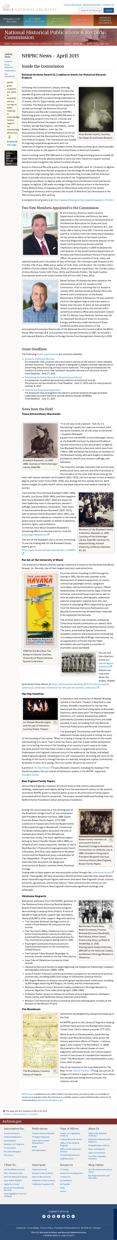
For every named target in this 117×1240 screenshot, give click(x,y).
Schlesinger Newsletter (35, 534)
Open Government (96, 1152)
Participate (39, 1164)
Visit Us (82, 20)
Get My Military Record (14, 1169)
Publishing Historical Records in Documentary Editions (53, 377)
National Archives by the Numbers (99, 1140)
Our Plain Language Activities (97, 1157)
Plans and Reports (96, 1149)
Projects (8, 61)
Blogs (34, 1146)
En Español (65, 1184)
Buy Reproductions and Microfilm (99, 1176)
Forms (63, 1191)
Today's (43, 1133)
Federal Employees (13, 1136)
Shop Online (96, 1164)
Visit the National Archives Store (100, 1170)
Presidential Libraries (70, 1155)
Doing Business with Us (99, 1145)
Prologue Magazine (41, 1136)
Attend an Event (39, 1169)
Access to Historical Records (39, 358)
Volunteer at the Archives (43, 1180)
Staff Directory (67, 1158)
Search (109, 10)
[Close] (113, 1212)
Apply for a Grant (11, 1184)
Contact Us (108, 4)
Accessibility (33, 1227)
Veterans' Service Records (35, 20)
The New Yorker (43, 767)
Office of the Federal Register (69, 1144)
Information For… (14, 1128)
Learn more (90, 1234)
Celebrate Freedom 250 (43, 1184)
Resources (66, 1164)
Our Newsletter (10, 75)
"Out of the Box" (83, 1070)
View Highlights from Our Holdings (15, 1194)
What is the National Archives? (97, 1134)
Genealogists (10, 1140)
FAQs (62, 1187)
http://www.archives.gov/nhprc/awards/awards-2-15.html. (83, 199)
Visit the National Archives (16, 1176)
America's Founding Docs (71, 1173)
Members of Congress (14, 1144)
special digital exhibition (106, 665)
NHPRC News (79, 43)
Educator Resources (58, 20)
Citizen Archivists (73, 4)
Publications (10, 70)
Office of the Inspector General (70, 1150)
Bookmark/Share (92, 4)
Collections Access (103, 872)
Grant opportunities (47, 354)
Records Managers (12, 1151)
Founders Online (30, 774)
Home (7, 43)
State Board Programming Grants (42, 389)
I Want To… (10, 1164)
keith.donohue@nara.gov (51, 1100)
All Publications (39, 1150)
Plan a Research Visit (13, 1173)
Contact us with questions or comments (20, 1114)
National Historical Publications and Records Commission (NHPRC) (41, 43)
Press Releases (9, 66)
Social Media (66, 1180)
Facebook (44, 1216)
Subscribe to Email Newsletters (40, 1141)
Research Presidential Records (14, 1189)
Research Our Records (11, 20)
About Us (93, 1128)
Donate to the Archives (42, 1173)
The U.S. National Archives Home (29, 7)
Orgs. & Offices (69, 1128)
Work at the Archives (41, 1176)
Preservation (10, 1147)
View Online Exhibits (13, 1180)
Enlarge (55, 722)
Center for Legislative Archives (70, 1134)
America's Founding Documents (105, 20)
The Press (8, 1155)
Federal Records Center (71, 1139)
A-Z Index (64, 1169)
